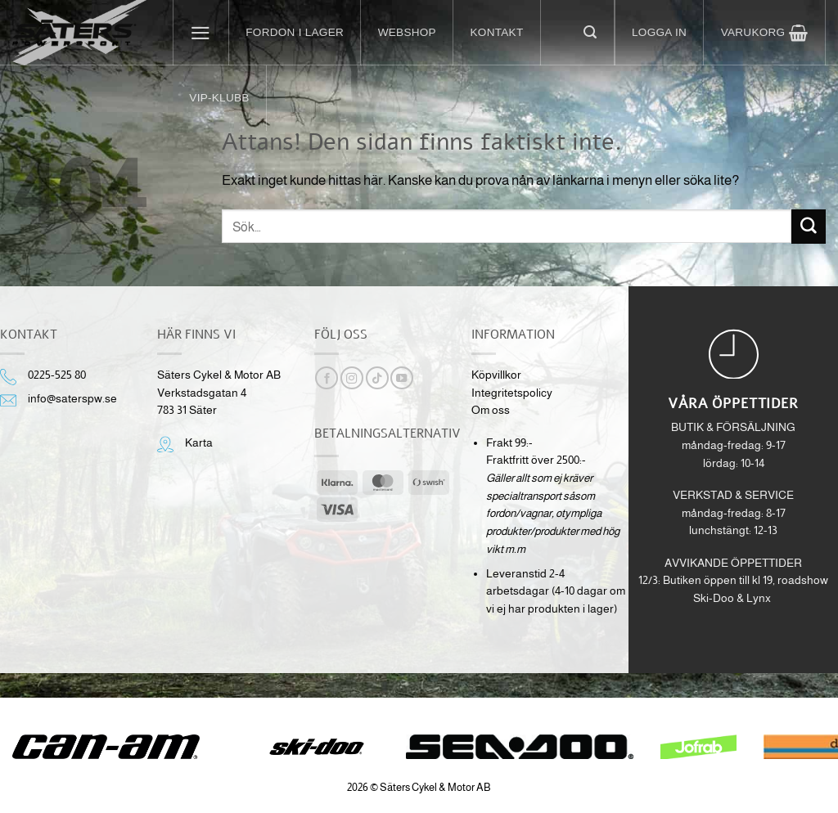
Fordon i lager (295, 32)
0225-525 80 (57, 375)
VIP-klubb (219, 98)
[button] (201, 32)
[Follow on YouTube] (401, 377)
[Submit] (808, 226)
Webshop (407, 32)
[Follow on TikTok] (377, 377)
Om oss (490, 410)
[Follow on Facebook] (326, 377)
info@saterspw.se (72, 399)
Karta (199, 443)
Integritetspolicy (511, 393)
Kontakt (497, 32)
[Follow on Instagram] (351, 377)
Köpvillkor (496, 375)
